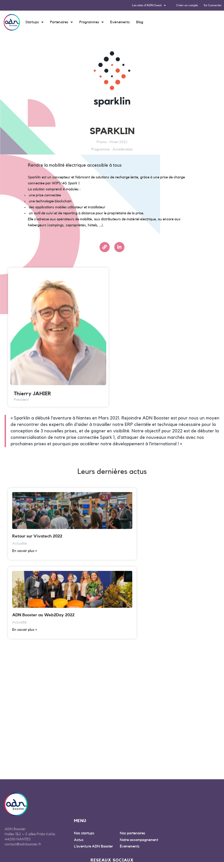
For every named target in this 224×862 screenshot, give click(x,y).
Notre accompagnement (139, 761)
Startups (34, 22)
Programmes (91, 22)
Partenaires (61, 22)
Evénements (120, 22)
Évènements (129, 768)
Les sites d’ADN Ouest (149, 5)
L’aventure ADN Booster (93, 768)
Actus (78, 761)
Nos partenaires (132, 754)
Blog (139, 22)
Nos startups (84, 754)
